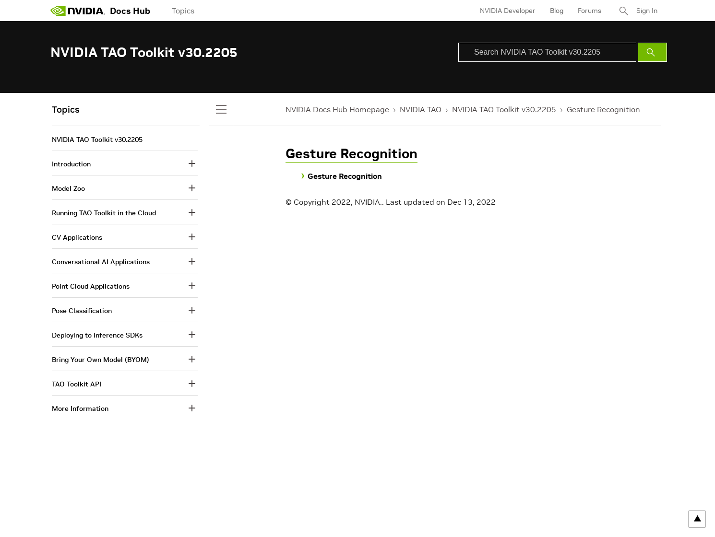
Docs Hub (130, 10)
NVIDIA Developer (508, 10)
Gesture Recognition (603, 109)
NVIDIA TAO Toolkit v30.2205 (504, 109)
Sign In (646, 10)
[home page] (77, 10)
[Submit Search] (652, 52)
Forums (589, 10)
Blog (556, 10)
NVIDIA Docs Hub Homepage (337, 109)
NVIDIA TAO (420, 109)
